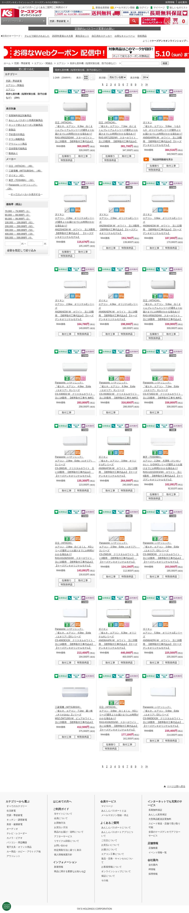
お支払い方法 (61, 827)
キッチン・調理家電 (17, 819)
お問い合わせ (61, 845)
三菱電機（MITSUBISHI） (25, 170)
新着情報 (58, 867)
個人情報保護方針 (63, 854)
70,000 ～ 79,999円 (17, 211)
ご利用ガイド (60, 7)
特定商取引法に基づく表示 (67, 850)
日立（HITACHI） (21, 166)
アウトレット (13, 856)
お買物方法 (59, 822)
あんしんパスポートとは (113, 810)
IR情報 (152, 869)
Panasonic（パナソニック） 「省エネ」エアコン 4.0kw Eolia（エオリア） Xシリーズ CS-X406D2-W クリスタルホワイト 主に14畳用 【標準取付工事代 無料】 (75, 390)
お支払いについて (110, 845)
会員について (61, 818)
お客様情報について (111, 867)
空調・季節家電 (58, 21)
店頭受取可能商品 (18, 148)
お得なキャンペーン (125, 36)
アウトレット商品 (18, 144)
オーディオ (12, 829)
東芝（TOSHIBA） (22, 180)
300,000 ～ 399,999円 (19, 230)
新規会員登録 (102, 7)
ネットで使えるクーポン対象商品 (26, 125)
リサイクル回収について (66, 841)
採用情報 (169, 2)
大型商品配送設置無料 (160, 819)
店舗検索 (153, 848)
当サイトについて (63, 813)
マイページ (159, 7)
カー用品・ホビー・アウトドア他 (24, 851)
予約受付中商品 (17, 134)
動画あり (13, 153)
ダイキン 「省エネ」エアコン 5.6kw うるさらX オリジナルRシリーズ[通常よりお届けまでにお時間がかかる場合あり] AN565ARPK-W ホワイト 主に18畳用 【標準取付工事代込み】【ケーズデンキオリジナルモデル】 (162, 134)
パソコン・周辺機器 (17, 842)
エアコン (61, 63)
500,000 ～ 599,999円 (19, 237)
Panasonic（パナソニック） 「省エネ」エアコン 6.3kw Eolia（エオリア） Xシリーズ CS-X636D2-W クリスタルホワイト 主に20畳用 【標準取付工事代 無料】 (119, 390)
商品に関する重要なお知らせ (70, 871)
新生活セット (82, 36)
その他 (104, 880)
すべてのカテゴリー (17, 806)
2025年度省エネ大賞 (62, 36)
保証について (108, 876)
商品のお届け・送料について (69, 832)
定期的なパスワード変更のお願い (94, 28)
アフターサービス (63, 836)
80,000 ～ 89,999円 (17, 215)
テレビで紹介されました (37, 36)
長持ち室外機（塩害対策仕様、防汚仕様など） (94, 63)
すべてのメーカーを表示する (25, 194)
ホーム (7, 63)
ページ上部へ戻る (176, 786)
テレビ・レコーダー (17, 833)
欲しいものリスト (179, 7)
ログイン (144, 7)
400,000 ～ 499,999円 (19, 234)
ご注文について (109, 840)
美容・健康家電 (14, 824)
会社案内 (182, 2)
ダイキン (17, 175)
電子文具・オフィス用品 (19, 847)
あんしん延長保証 (158, 814)
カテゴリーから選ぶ (13, 21)
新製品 (12, 129)
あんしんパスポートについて (116, 827)
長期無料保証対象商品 (20, 115)
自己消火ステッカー (102, 36)
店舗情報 (153, 843)
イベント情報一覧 (158, 852)
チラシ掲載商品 (17, 139)
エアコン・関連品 (43, 63)
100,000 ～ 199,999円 (19, 222)
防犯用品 (142, 36)
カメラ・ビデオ (14, 838)
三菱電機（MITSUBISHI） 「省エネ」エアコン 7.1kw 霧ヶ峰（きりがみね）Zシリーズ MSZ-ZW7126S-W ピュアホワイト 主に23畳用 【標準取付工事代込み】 (74, 715)
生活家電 (11, 810)
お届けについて (109, 849)
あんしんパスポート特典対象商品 (26, 120)
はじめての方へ (26, 7)
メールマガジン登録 (124, 7)
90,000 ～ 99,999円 (17, 218)
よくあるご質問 (44, 7)
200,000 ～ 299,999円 (19, 226)
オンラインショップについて (116, 871)
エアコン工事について (112, 854)
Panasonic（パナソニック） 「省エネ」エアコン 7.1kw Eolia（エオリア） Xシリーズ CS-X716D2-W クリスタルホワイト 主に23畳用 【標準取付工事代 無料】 (163, 390)
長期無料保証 (155, 810)
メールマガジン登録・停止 (115, 815)
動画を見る (163, 159)
